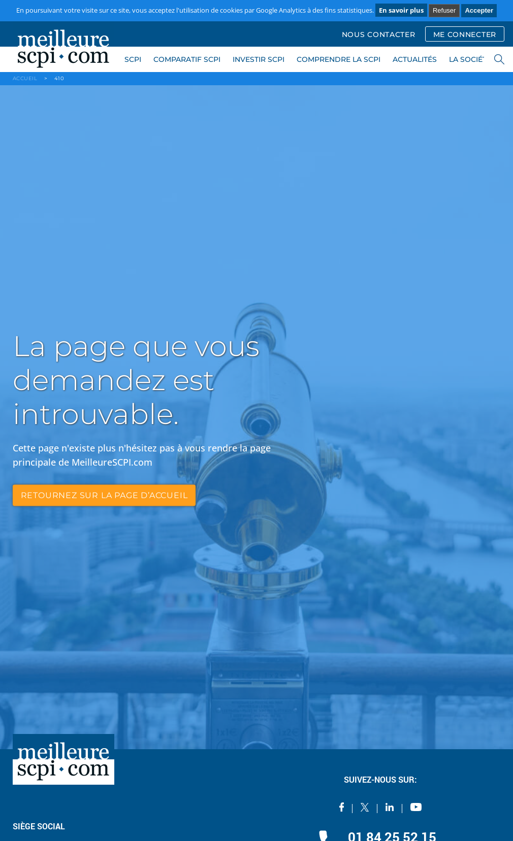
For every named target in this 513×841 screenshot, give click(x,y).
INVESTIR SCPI (258, 59)
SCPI (132, 59)
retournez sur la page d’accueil (104, 495)
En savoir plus (401, 10)
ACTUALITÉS (415, 59)
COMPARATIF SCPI (186, 59)
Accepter (479, 10)
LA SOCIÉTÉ (470, 59)
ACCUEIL (25, 78)
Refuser (444, 10)
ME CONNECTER (464, 34)
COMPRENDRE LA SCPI (338, 59)
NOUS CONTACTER (378, 34)
